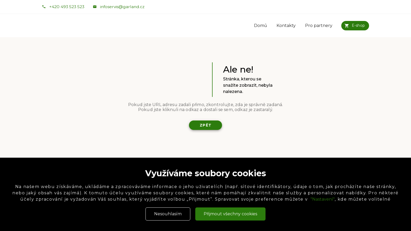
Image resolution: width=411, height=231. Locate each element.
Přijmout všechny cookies (230, 213)
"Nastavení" (323, 199)
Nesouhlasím (168, 213)
